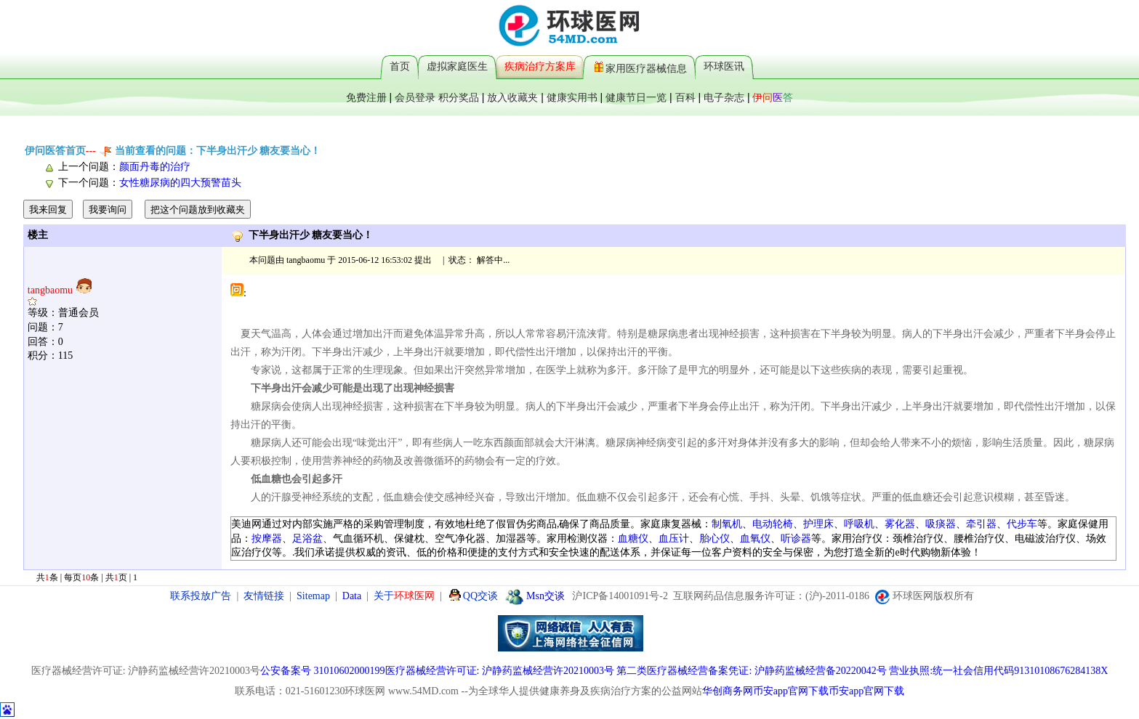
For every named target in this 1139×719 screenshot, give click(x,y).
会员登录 (415, 97)
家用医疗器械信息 (641, 66)
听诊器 (796, 538)
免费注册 (366, 97)
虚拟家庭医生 (457, 66)
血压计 (674, 538)
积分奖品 (458, 97)
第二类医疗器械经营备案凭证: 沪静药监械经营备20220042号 (751, 670)
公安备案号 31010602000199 (322, 670)
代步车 (1022, 524)
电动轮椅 (772, 524)
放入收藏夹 (512, 97)
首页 (400, 66)
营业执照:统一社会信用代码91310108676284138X (998, 670)
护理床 (818, 524)
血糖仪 (633, 538)
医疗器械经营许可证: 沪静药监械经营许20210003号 (499, 670)
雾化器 (900, 524)
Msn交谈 (535, 595)
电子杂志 (724, 97)
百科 (685, 97)
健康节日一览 (636, 97)
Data (351, 595)
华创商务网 (727, 691)
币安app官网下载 (791, 691)
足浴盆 (307, 538)
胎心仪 (714, 538)
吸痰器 (940, 524)
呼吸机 (859, 524)
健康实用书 (572, 97)
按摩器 (266, 538)
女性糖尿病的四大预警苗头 (180, 182)
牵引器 (981, 524)
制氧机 (727, 524)
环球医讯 (724, 66)
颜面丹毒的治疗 (154, 166)
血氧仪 (755, 538)
